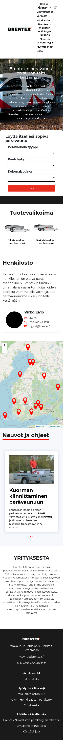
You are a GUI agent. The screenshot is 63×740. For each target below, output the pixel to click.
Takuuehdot (31, 679)
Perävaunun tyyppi (23, 147)
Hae (31, 188)
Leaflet (40, 427)
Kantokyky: (17, 159)
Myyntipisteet (45, 46)
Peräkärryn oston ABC (31, 694)
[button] (18, 412)
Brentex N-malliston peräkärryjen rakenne (31, 720)
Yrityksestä (43, 20)
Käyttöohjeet (31, 731)
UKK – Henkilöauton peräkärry (31, 699)
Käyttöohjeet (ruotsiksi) (31, 725)
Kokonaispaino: (20, 171)
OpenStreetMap (55, 427)
